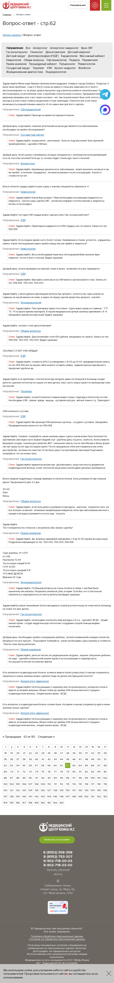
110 (49, 784)
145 (55, 796)
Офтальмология (56, 60)
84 (98, 771)
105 (18, 784)
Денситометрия (55, 52)
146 (61, 796)
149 (80, 796)
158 (30, 802)
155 (12, 802)
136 (105, 790)
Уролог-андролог (65, 68)
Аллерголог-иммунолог (64, 48)
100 (93, 777)
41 (43, 759)
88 (17, 777)
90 (30, 777)
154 (5, 802)
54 (17, 765)
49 (92, 759)
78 (61, 771)
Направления (76, 5)
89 (24, 777)
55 (24, 765)
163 (61, 802)
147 (68, 796)
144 (49, 796)
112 (61, 784)
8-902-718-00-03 (57, 861)
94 (55, 777)
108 (36, 784)
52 (5, 765)
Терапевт (38, 68)
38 (24, 759)
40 (36, 759)
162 (55, 802)
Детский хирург (15, 56)
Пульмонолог (67, 64)
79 (67, 771)
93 (49, 777)
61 (61, 765)
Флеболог (84, 68)
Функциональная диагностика (24, 72)
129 (61, 790)
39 (30, 759)
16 (99, 746)
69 (5, 771)
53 (11, 765)
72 (24, 771)
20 (17, 753)
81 (80, 771)
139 (18, 796)
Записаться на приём (57, 839)
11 (68, 746)
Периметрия (90, 60)
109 (43, 784)
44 (61, 759)
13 (80, 746)
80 (74, 771)
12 (74, 746)
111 (55, 784)
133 (86, 790)
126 (43, 790)
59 (49, 765)
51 (105, 759)
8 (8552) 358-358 (57, 852)
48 (86, 759)
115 (80, 784)
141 (30, 796)
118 (98, 784)
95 (61, 777)
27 (61, 753)
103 (5, 784)
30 (80, 753)
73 (30, 771)
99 (86, 777)
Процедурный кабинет (43, 64)
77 (55, 771)
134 (93, 790)
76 (49, 771)
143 (43, 796)
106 (24, 784)
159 (36, 802)
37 (17, 759)
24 (42, 753)
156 (18, 802)
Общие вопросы (34, 60)
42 (49, 759)
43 (55, 759)
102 (105, 777)
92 (42, 777)
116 (86, 784)
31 (86, 753)
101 (99, 777)
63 (74, 765)
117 (92, 784)
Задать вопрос (12, 35)
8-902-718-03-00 (57, 865)
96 (67, 777)
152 (99, 796)
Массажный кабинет (92, 56)
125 (36, 790)
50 (98, 759)
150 (86, 796)
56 (30, 765)
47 (80, 759)
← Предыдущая (12, 736)
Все (28, 48)
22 (30, 753)
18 (5, 753)
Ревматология (86, 64)
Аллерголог (40, 48)
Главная (7, 14)
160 (43, 802)
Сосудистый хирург (18, 68)
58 (42, 765)
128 (55, 790)
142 (36, 796)
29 (74, 753)
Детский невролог (79, 52)
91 (36, 777)
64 (80, 765)
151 (92, 796)
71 (18, 771)
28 (67, 753)
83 (92, 771)
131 (74, 790)
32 (92, 753)
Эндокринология (55, 72)
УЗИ (49, 68)
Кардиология (69, 56)
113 (67, 784)
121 (11, 790)
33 (98, 753)
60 (55, 765)
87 (11, 777)
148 (74, 796)
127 (49, 790)
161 (49, 802)
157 (24, 802)
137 (5, 796)
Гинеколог (36, 52)
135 (99, 790)
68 (105, 765)
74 (36, 771)
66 (92, 765)
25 (49, 753)
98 (80, 777)
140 (24, 796)
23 (36, 753)
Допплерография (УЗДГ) (43, 56)
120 (5, 790)
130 (68, 790)
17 (105, 746)
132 (80, 790)
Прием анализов (16, 64)
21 (24, 753)
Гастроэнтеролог (17, 52)
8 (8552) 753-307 (57, 857)
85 (105, 771)
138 (12, 796)
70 (11, 771)
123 (24, 790)
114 (74, 784)
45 (67, 759)
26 (55, 753)
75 (42, 771)
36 (11, 759)
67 (98, 765)
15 (93, 746)
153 (105, 796)
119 (105, 784)
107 (30, 784)
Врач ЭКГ (87, 48)
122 (18, 790)
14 (86, 746)
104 (12, 784)
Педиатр (74, 60)
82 (86, 771)
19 (11, 753)
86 (5, 777)
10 (61, 746)
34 (105, 753)
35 (5, 759)
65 (86, 765)
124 (30, 790)
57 (36, 765)
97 (74, 777)
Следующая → (46, 736)
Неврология (13, 60)
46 (74, 759)
